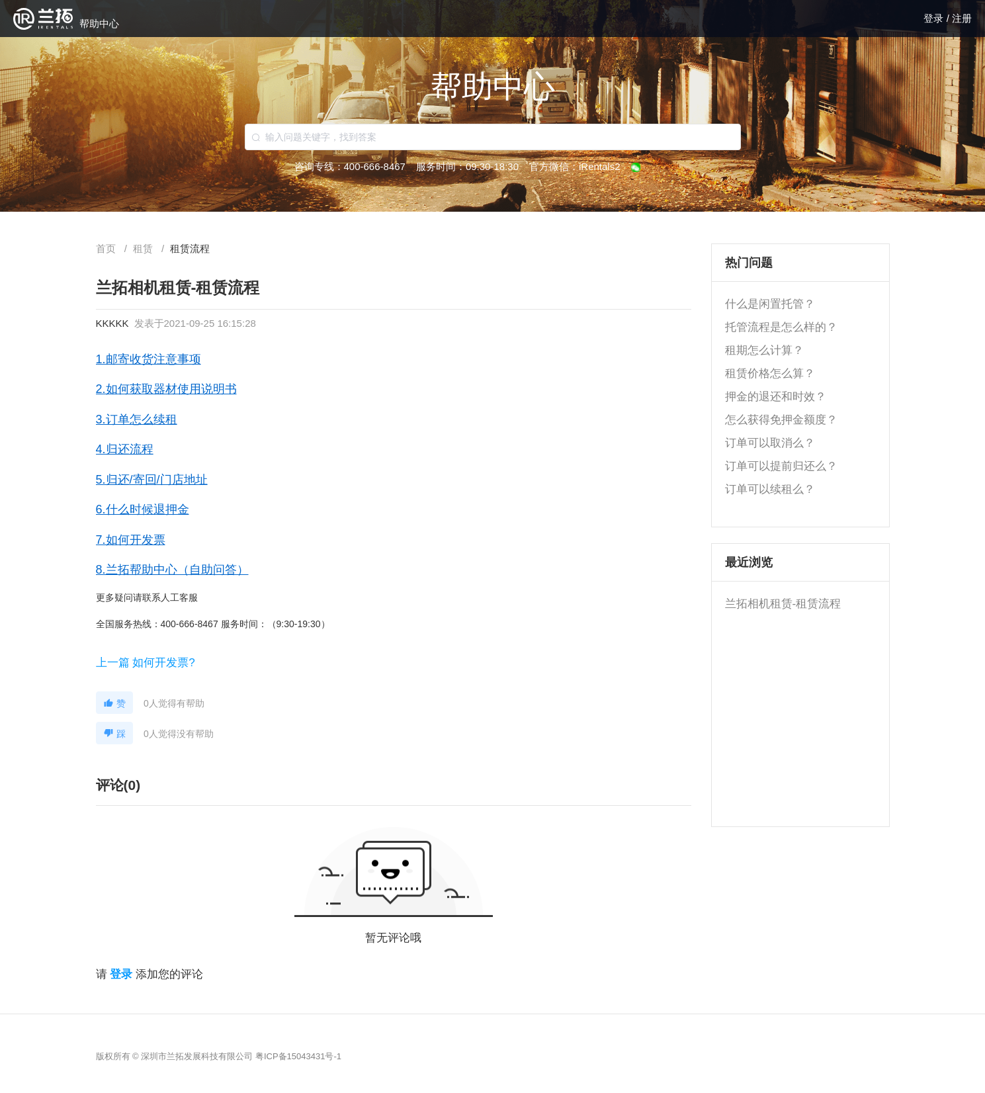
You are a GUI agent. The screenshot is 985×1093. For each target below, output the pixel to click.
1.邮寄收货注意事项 (148, 359)
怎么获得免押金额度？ (781, 420)
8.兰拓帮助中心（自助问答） (172, 569)
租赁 (144, 248)
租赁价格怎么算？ (770, 373)
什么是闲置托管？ (770, 304)
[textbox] (493, 137)
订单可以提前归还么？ (781, 466)
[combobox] (493, 137)
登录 (934, 18)
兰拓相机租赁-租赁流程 (783, 603)
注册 (962, 18)
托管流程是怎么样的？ (781, 327)
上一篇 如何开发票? (145, 662)
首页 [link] (107, 248)
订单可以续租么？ (770, 489)
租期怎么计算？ (764, 350)
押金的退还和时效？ (775, 396)
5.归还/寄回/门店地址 (152, 479)
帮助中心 (99, 23)
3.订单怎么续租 (136, 419)
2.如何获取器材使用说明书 (166, 389)
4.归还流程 (124, 449)
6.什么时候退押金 (142, 509)
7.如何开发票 (130, 539)
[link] (144, 248)
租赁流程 (190, 248)
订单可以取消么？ (770, 443)
